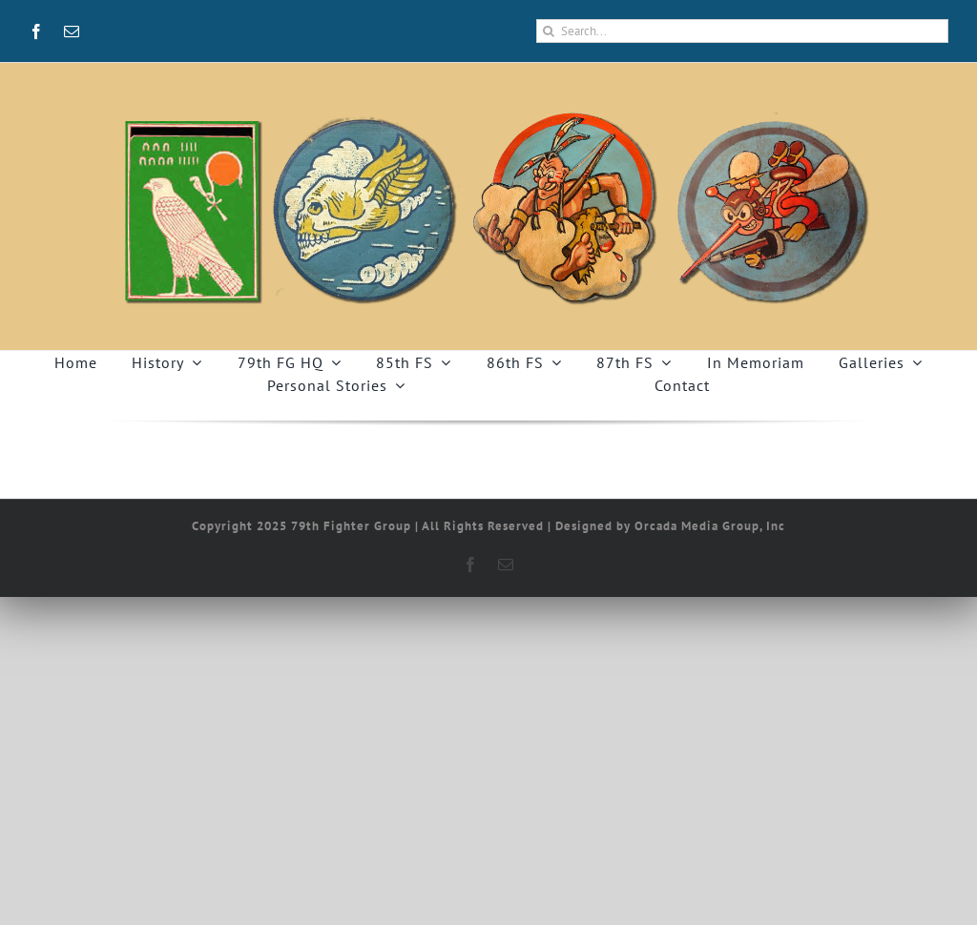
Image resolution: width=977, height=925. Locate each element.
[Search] (548, 31)
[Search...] (742, 31)
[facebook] (37, 31)
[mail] (72, 31)
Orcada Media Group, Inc (709, 526)
